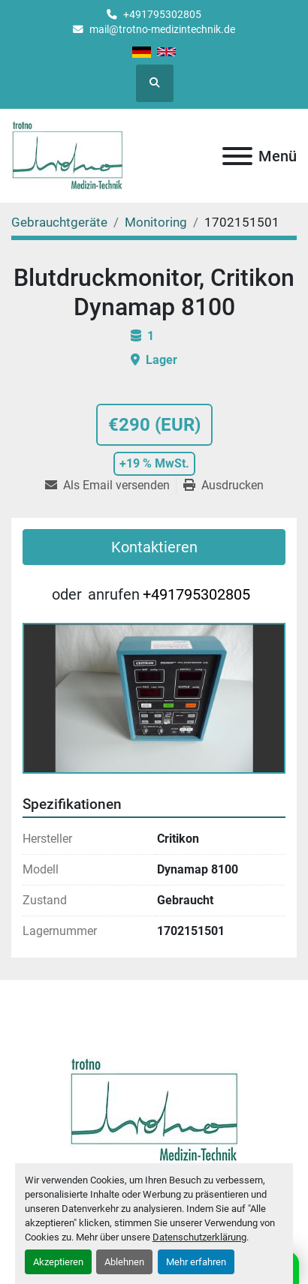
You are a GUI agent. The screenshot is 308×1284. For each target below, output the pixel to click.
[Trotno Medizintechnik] (154, 1109)
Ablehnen (124, 1261)
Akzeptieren (58, 1261)
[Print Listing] (223, 485)
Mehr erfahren (196, 1261)
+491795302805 (162, 14)
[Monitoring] (156, 222)
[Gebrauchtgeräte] (59, 222)
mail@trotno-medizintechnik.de (162, 29)
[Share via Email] (110, 485)
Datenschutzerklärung (199, 1237)
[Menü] (237, 156)
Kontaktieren (154, 547)
